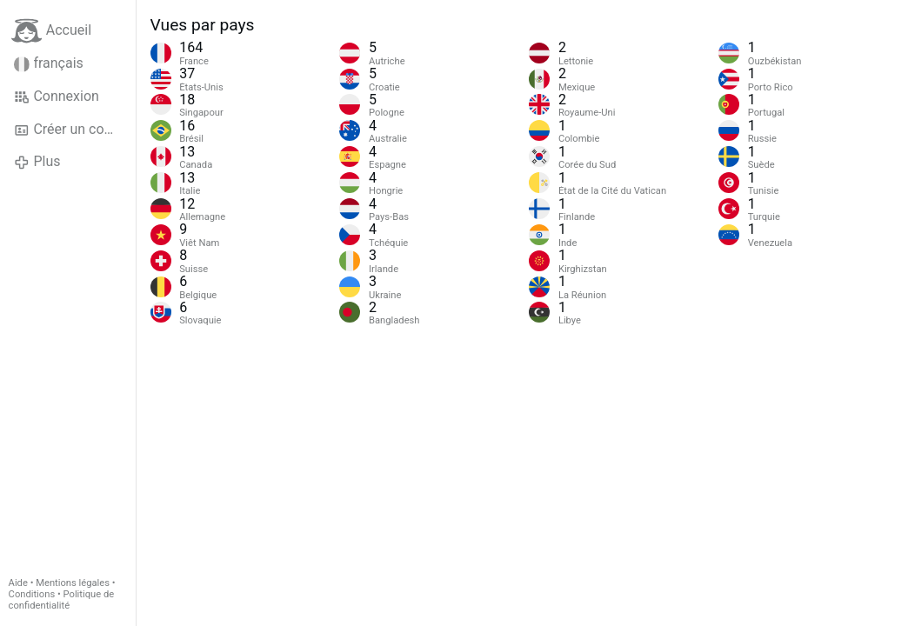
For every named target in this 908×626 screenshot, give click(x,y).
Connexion (56, 96)
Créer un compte (75, 129)
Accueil (51, 31)
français (48, 63)
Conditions (32, 594)
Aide (18, 583)
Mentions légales (73, 583)
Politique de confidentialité (62, 600)
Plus (37, 161)
